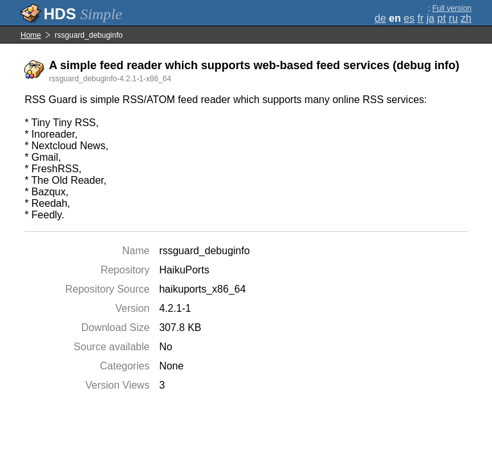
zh (466, 18)
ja (430, 18)
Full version (452, 8)
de (380, 18)
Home (30, 35)
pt (442, 18)
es (409, 18)
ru (452, 18)
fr (420, 18)
